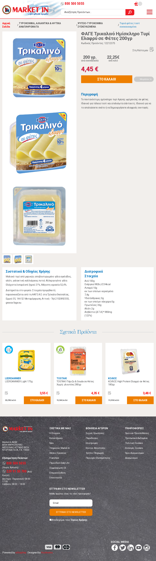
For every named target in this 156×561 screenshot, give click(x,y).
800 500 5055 (72, 4)
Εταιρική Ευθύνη (57, 472)
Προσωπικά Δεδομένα (136, 438)
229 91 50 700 (14, 471)
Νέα (51, 443)
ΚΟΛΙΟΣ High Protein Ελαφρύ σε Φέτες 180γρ (128, 383)
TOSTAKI (62, 378)
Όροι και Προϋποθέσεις (137, 433)
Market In (25, 10)
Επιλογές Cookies (134, 448)
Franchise (54, 458)
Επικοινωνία (55, 477)
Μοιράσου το (146, 79)
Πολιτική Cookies (134, 443)
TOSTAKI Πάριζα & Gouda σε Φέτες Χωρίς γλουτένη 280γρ (75, 383)
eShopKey (21, 552)
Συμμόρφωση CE (57, 467)
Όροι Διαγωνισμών (134, 453)
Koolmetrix (47, 552)
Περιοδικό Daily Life (59, 463)
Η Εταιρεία (54, 433)
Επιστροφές (92, 443)
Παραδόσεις (92, 438)
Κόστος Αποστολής (95, 448)
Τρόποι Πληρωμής (95, 453)
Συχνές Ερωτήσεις (95, 433)
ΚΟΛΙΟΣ (112, 378)
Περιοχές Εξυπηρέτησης (98, 458)
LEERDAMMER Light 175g (18, 381)
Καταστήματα (55, 438)
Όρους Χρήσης (79, 519)
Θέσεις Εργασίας (57, 453)
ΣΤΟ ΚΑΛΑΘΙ (106, 79)
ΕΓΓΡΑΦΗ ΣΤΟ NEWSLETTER (71, 512)
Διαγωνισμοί (131, 458)
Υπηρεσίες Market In (59, 448)
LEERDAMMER (13, 378)
